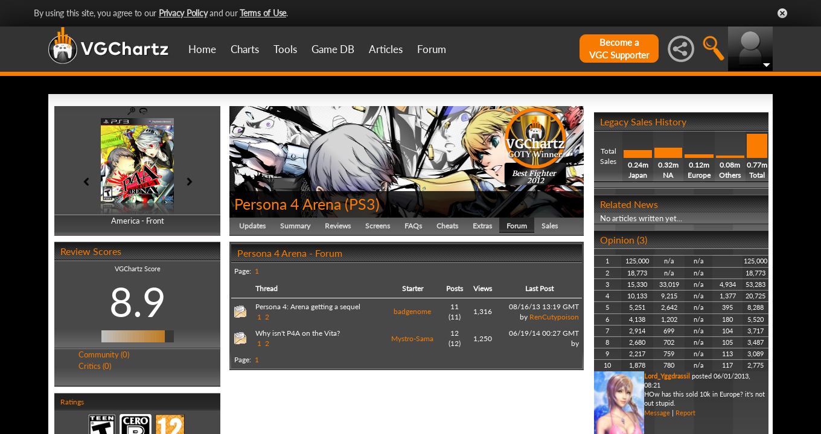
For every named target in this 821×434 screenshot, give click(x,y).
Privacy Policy (183, 13)
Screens (377, 225)
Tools (285, 49)
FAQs (413, 225)
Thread (266, 288)
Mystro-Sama (412, 338)
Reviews (338, 225)
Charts (245, 49)
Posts (454, 288)
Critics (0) (94, 366)
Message (657, 413)
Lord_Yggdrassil (667, 376)
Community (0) (103, 354)
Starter (412, 288)
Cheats (447, 225)
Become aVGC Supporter (619, 48)
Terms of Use (263, 13)
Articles (386, 49)
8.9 (137, 301)
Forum (431, 49)
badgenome (412, 311)
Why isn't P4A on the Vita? (297, 333)
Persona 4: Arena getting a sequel (307, 306)
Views (482, 288)
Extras (482, 225)
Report (685, 413)
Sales (549, 225)
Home (202, 49)
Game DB (332, 49)
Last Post (539, 288)
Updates (252, 225)
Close (782, 13)
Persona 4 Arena (287, 204)
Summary (295, 225)
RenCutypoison (554, 316)
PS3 (362, 204)
